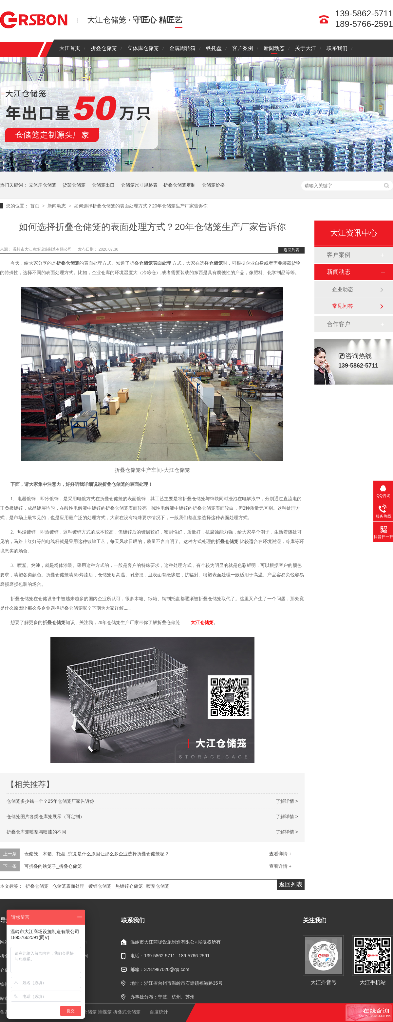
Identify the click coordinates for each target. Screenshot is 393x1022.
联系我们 (337, 48)
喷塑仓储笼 (157, 886)
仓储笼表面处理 (68, 886)
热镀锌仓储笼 (129, 886)
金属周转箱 (182, 48)
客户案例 (242, 48)
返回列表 (291, 250)
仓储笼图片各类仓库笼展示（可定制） (45, 816)
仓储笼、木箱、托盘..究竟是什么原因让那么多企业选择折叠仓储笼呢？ (96, 853)
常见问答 (342, 306)
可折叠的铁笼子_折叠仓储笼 (53, 866)
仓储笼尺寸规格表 (139, 185)
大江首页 (69, 48)
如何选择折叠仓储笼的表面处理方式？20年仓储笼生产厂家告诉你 (141, 205)
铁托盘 (214, 48)
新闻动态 (274, 48)
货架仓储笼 (74, 185)
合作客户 (338, 324)
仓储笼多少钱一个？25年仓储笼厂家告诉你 (50, 801)
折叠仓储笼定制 (179, 185)
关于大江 (305, 48)
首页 (35, 205)
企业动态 (342, 289)
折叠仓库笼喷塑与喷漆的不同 (36, 831)
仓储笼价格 (213, 185)
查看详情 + (280, 853)
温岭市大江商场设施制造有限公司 (43, 249)
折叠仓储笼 (104, 48)
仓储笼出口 (103, 185)
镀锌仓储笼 (99, 886)
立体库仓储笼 (143, 48)
